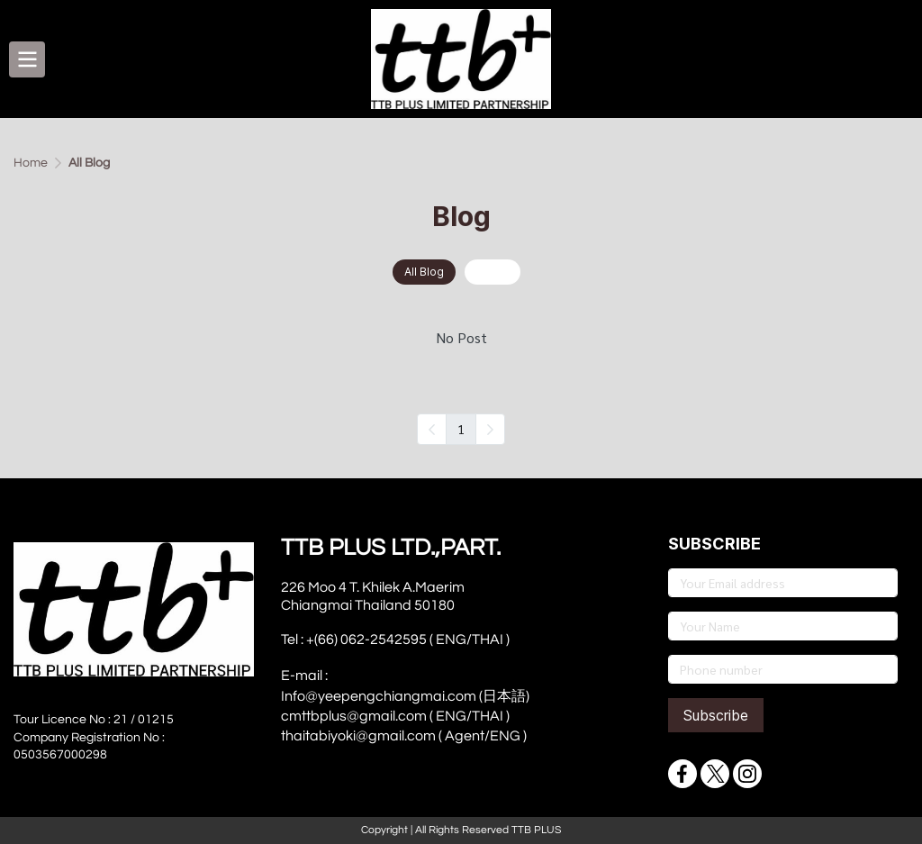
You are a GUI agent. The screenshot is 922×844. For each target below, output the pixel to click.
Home (31, 163)
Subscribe (715, 715)
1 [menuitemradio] (461, 429)
